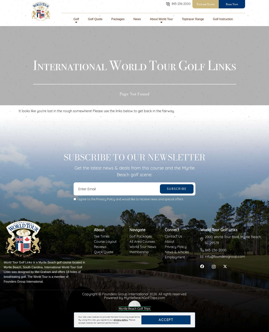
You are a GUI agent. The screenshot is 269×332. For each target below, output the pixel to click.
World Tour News (142, 247)
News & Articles (177, 252)
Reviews (100, 247)
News (137, 21)
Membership (139, 252)
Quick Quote (103, 252)
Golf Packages (140, 236)
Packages (117, 21)
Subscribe (176, 189)
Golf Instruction (223, 21)
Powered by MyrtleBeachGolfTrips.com (134, 298)
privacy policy (121, 319)
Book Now (232, 4)
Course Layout (105, 242)
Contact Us (173, 236)
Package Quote (206, 4)
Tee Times (101, 236)
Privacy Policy (175, 247)
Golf (76, 21)
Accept (166, 320)
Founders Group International (23, 281)
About (169, 242)
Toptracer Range (193, 21)
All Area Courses (142, 242)
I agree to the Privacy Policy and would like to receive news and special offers (130, 199)
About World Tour (161, 21)
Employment (175, 257)
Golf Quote (95, 21)
